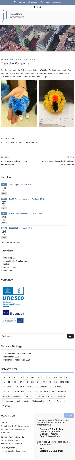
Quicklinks (21, 2)
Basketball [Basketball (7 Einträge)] (43, 391)
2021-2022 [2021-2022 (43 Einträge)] (56, 387)
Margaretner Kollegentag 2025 (16, 360)
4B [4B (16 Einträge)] (61, 377)
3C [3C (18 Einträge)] (50, 377)
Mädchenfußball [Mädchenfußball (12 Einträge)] (38, 401)
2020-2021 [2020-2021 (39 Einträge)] (43, 387)
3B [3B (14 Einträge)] (44, 377)
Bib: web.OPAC (10, 267)
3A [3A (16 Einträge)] (38, 377)
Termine (33, 2)
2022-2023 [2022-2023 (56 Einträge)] (7, 391)
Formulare (7, 270)
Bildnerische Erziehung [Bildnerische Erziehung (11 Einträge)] (12, 396)
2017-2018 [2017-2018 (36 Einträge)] (7, 387)
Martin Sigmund (26, 59)
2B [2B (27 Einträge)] (27, 377)
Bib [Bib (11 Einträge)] (53, 391)
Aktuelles (46, 2)
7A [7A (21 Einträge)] (38, 382)
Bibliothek (7, 264)
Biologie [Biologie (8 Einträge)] (28, 396)
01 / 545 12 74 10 (16, 437)
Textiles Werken (28, 142)
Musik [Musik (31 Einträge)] (26, 401)
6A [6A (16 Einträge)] (21, 382)
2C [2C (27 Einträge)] (32, 377)
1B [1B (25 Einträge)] (9, 377)
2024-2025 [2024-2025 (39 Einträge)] (31, 391)
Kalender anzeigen (10, 242)
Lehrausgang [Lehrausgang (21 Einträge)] (8, 401)
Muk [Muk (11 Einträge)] (18, 401)
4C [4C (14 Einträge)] (67, 377)
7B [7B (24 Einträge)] (44, 382)
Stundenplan (9, 258)
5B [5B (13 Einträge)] (9, 382)
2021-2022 (9, 142)
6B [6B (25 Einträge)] (27, 382)
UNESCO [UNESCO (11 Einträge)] (7, 406)
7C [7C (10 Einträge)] (50, 382)
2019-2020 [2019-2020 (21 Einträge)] (31, 387)
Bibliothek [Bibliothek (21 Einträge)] (62, 391)
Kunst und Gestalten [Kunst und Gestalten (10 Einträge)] (56, 396)
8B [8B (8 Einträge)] (55, 382)
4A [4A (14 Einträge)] (55, 377)
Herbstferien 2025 (11, 357)
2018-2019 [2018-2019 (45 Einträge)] (19, 387)
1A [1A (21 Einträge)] (4, 377)
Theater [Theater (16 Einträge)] (60, 401)
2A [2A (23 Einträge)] (21, 377)
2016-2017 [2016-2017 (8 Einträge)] (64, 382)
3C (16, 142)
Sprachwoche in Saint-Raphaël (17, 353)
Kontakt (58, 2)
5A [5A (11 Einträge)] (4, 382)
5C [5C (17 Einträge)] (15, 382)
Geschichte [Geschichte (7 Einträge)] (39, 396)
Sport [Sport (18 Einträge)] (51, 401)
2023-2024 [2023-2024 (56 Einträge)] (19, 391)
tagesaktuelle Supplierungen (16, 261)
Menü (37, 7)
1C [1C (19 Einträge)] (15, 377)
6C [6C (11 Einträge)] (32, 382)
